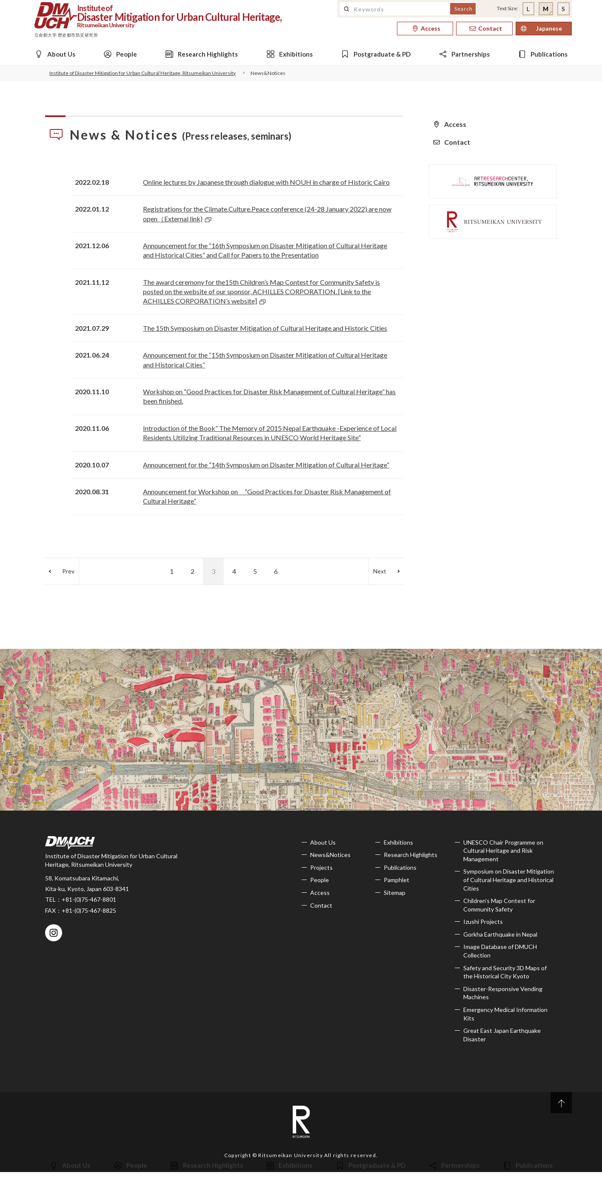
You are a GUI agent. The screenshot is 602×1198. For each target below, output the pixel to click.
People (319, 879)
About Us (323, 842)
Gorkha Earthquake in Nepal (500, 934)
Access (320, 892)
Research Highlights (410, 854)
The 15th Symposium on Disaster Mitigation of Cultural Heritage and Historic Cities (265, 328)
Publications (400, 867)
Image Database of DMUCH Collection (500, 951)
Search (463, 9)
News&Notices (330, 854)
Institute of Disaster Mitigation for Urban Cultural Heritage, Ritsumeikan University (142, 73)
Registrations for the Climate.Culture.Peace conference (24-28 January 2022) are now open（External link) (267, 213)
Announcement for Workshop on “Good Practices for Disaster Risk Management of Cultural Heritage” (267, 496)
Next (379, 571)
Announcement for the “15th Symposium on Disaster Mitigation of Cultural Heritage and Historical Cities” (265, 359)
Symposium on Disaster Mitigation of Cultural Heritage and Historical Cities (508, 879)
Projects (321, 867)
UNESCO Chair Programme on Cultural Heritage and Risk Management (503, 851)
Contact (321, 905)
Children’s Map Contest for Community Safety (499, 905)
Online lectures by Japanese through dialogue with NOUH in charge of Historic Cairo (266, 182)
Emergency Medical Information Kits (505, 1014)
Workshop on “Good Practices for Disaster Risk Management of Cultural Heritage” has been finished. (269, 396)
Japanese (549, 28)
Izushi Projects (483, 921)
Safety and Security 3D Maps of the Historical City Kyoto (505, 972)
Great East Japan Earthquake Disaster (502, 1035)
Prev (68, 571)
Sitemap (394, 892)
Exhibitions (398, 842)
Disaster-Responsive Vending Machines (502, 993)
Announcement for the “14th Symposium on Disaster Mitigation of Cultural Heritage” (266, 465)
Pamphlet (396, 879)
